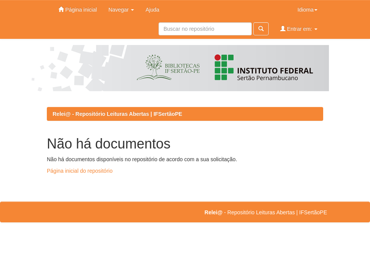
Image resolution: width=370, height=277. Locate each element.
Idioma (307, 10)
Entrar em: (298, 28)
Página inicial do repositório (79, 171)
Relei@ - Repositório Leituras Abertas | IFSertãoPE (117, 114)
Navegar (121, 10)
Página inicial (77, 9)
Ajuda (152, 10)
